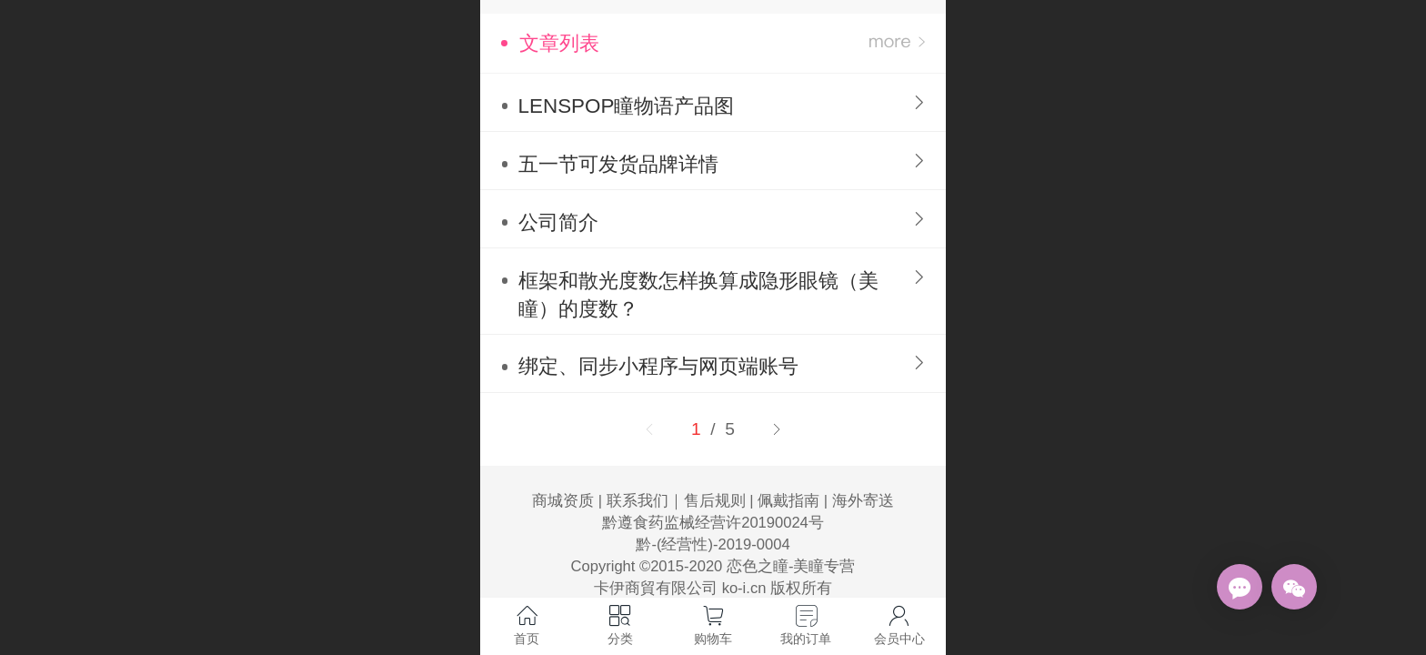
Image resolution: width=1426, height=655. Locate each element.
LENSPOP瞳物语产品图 (626, 106)
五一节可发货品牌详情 (618, 164)
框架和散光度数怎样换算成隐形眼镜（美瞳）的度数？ (698, 294)
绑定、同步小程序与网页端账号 (658, 366)
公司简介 (558, 222)
